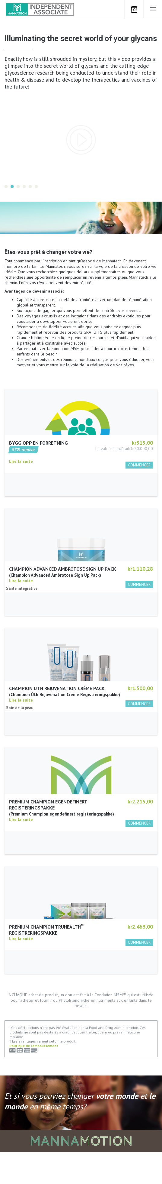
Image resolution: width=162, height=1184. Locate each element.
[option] (80, 139)
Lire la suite (21, 491)
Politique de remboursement (33, 1077)
